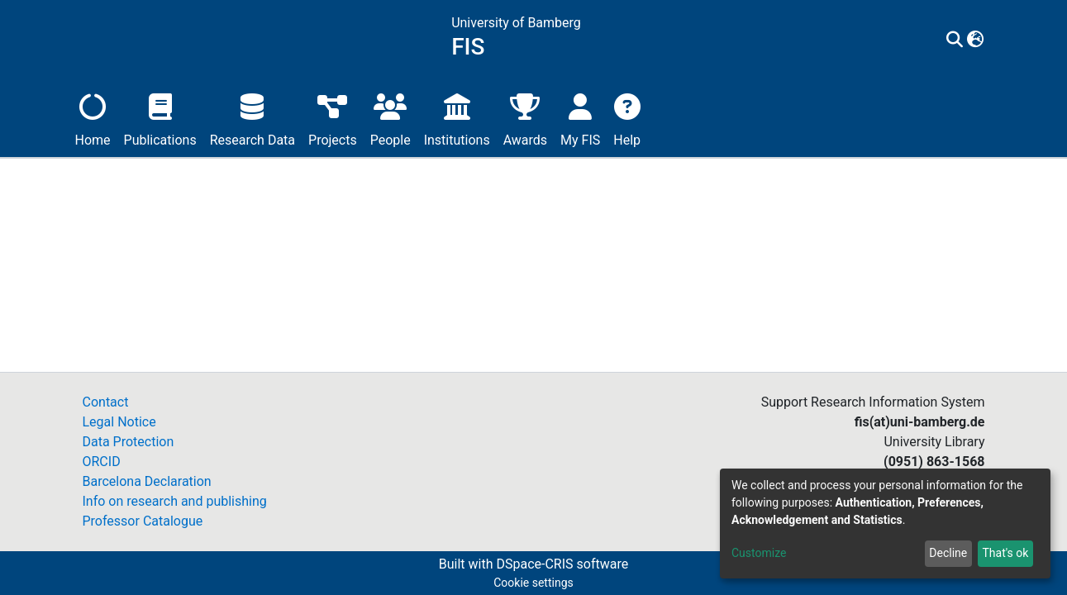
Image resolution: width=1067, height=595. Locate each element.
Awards (525, 118)
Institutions (457, 118)
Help (627, 118)
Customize (758, 552)
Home (93, 118)
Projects (332, 118)
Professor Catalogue (143, 521)
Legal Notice (119, 422)
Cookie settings (533, 582)
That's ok (1005, 552)
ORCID (102, 461)
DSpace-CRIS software (562, 564)
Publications (160, 118)
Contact (106, 402)
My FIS (580, 118)
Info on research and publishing (175, 501)
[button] (975, 40)
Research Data (252, 118)
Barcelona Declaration (147, 481)
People (390, 118)
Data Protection (128, 442)
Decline (948, 552)
